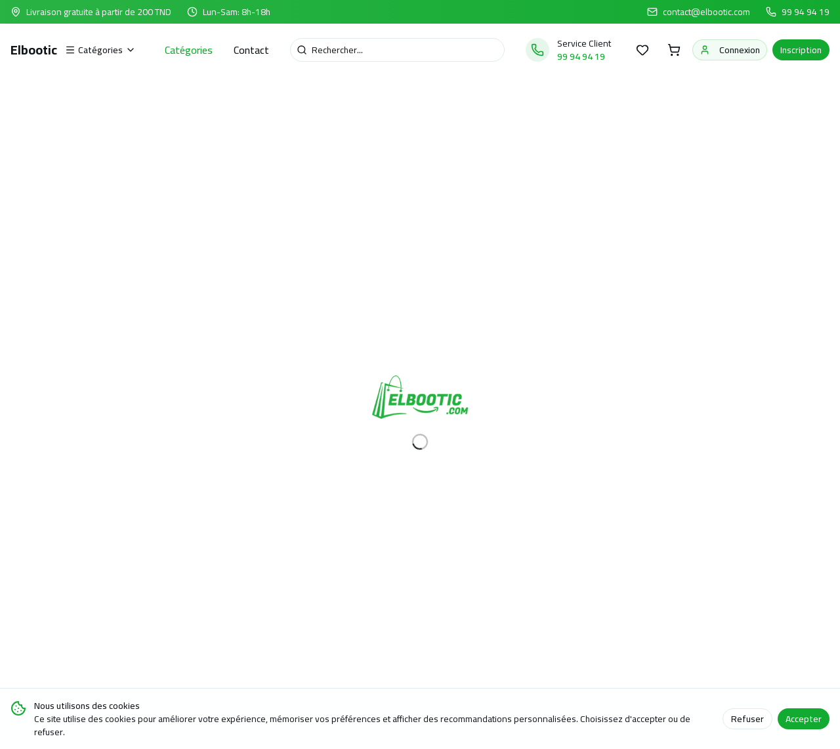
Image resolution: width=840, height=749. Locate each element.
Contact (251, 50)
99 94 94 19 (806, 11)
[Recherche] (397, 50)
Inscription (801, 49)
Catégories (189, 50)
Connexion (730, 49)
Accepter (804, 718)
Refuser (747, 718)
